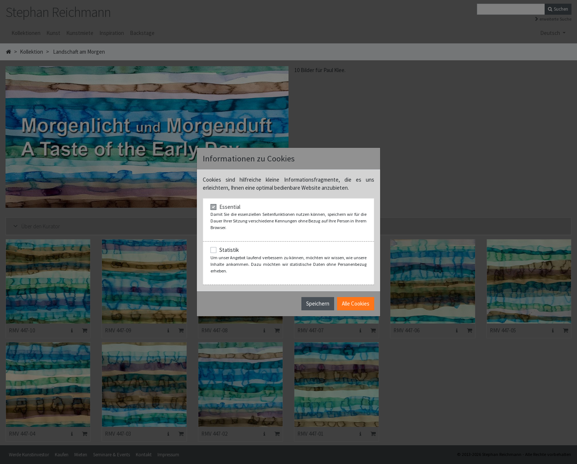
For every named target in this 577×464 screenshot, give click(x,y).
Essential (229, 206)
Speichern (317, 303)
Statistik (229, 249)
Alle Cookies (355, 303)
